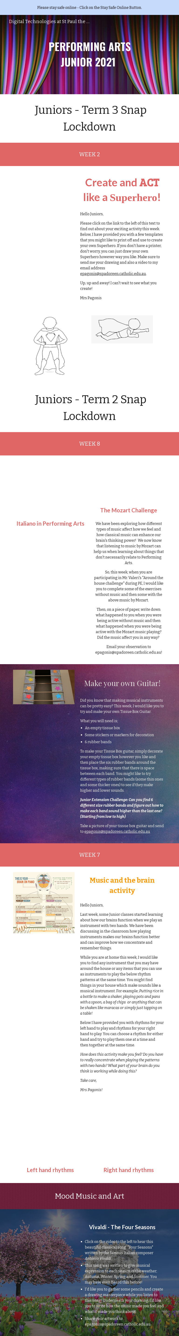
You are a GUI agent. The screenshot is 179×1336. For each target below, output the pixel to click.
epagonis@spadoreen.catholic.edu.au (113, 273)
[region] (89, 7)
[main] (89, 54)
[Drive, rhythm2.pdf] (128, 1134)
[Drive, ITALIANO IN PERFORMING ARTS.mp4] (50, 488)
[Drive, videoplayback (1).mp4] (43, 1232)
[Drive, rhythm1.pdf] (50, 1134)
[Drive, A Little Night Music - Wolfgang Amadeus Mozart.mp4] (128, 482)
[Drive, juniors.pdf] (43, 215)
